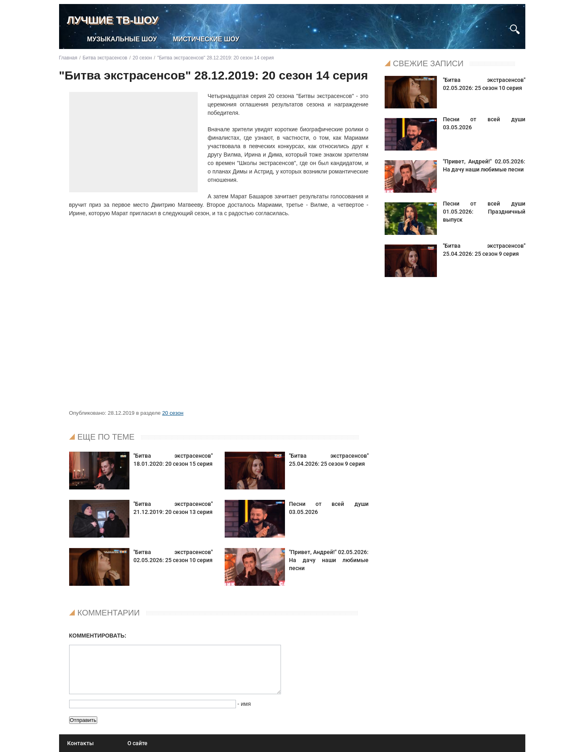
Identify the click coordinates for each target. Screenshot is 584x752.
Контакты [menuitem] (80, 743)
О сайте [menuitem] (137, 743)
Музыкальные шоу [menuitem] (122, 39)
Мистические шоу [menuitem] (206, 39)
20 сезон (172, 413)
